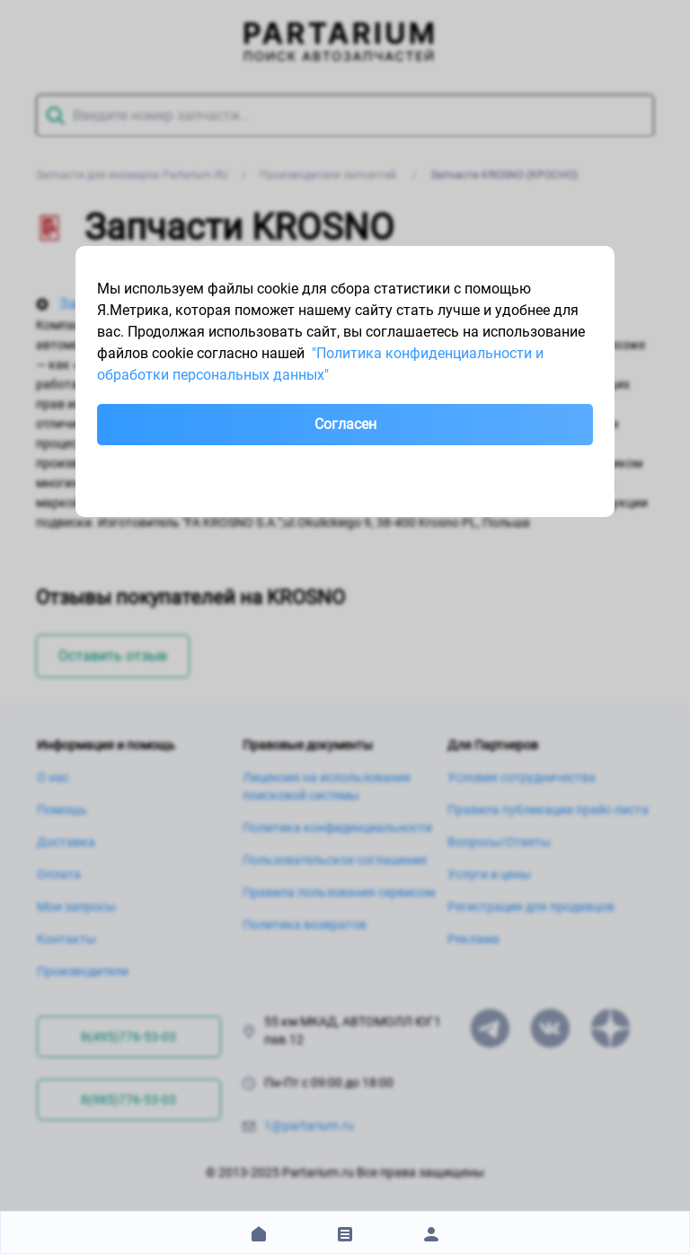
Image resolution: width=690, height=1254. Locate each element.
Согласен (345, 424)
